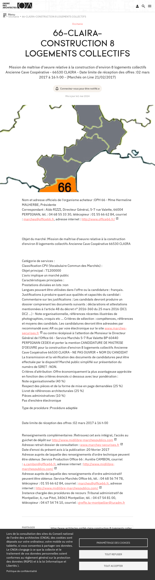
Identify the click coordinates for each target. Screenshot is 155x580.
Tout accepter (113, 566)
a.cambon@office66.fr (40, 464)
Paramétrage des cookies (113, 542)
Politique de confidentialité (21, 571)
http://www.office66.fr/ (98, 219)
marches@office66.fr (39, 219)
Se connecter (137, 6)
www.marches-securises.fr (99, 445)
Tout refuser (113, 554)
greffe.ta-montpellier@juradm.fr (101, 503)
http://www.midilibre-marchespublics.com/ (67, 488)
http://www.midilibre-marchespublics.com (82, 440)
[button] (149, 6)
